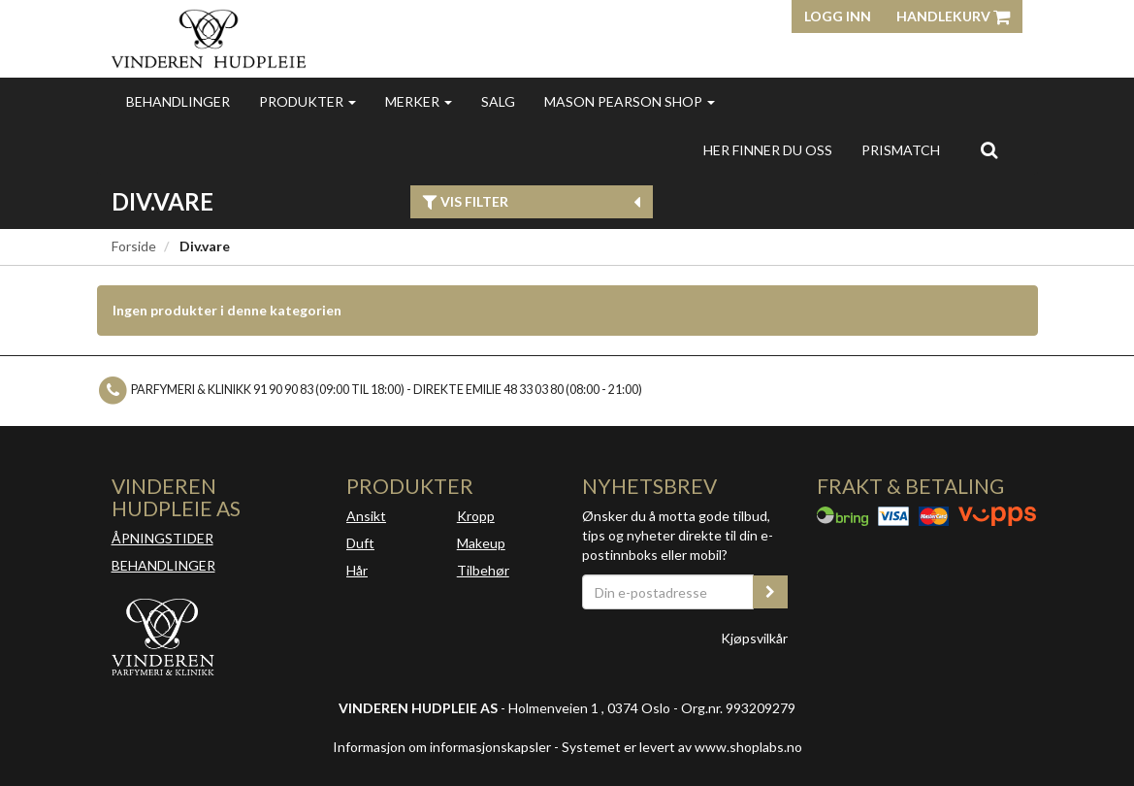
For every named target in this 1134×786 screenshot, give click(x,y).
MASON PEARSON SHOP (629, 101)
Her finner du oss (767, 150)
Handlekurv (953, 16)
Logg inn (837, 16)
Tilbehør (483, 570)
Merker (418, 101)
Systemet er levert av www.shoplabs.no (682, 746)
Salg (498, 101)
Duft (360, 543)
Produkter (307, 101)
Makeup (481, 543)
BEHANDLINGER (163, 565)
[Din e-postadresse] (668, 591)
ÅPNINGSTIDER (162, 538)
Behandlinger (178, 101)
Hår (357, 570)
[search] (989, 149)
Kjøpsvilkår (754, 638)
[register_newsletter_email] (770, 591)
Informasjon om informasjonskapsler (442, 746)
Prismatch (900, 150)
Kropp (476, 516)
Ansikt (366, 516)
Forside (134, 246)
